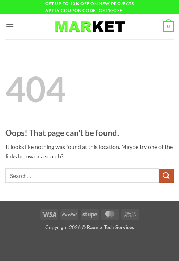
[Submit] (166, 176)
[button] (9, 27)
